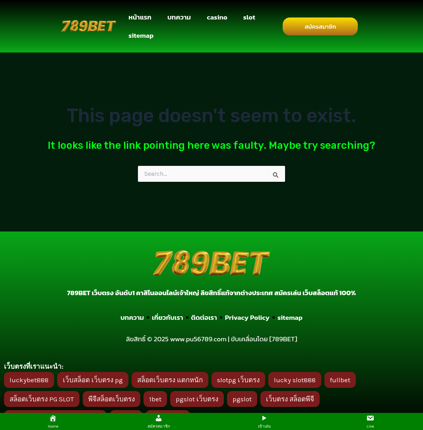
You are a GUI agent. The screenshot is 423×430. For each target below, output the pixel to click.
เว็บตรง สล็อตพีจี (290, 399)
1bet (155, 399)
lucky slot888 (295, 380)
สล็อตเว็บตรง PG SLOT (42, 399)
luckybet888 (29, 380)
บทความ (179, 17)
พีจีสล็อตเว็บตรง (111, 399)
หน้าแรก (139, 17)
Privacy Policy (247, 317)
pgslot (242, 399)
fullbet (340, 380)
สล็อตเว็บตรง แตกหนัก (170, 380)
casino (217, 17)
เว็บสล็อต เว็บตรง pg (93, 380)
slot (249, 17)
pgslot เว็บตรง (197, 399)
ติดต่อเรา (204, 317)
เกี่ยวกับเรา (167, 317)
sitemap (140, 35)
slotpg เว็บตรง (238, 380)
